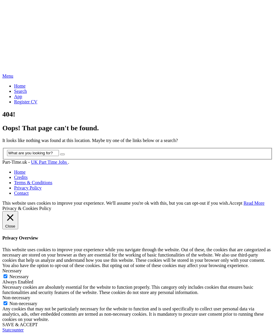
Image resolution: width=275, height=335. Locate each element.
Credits (21, 177)
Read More (254, 203)
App (18, 96)
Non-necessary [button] (16, 297)
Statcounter (13, 329)
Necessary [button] (12, 270)
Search (20, 91)
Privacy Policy (28, 187)
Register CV (26, 101)
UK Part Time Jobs (49, 162)
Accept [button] (235, 203)
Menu (7, 76)
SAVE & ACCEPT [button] (20, 324)
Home (20, 85)
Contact (21, 193)
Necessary (19, 276)
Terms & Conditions (33, 182)
